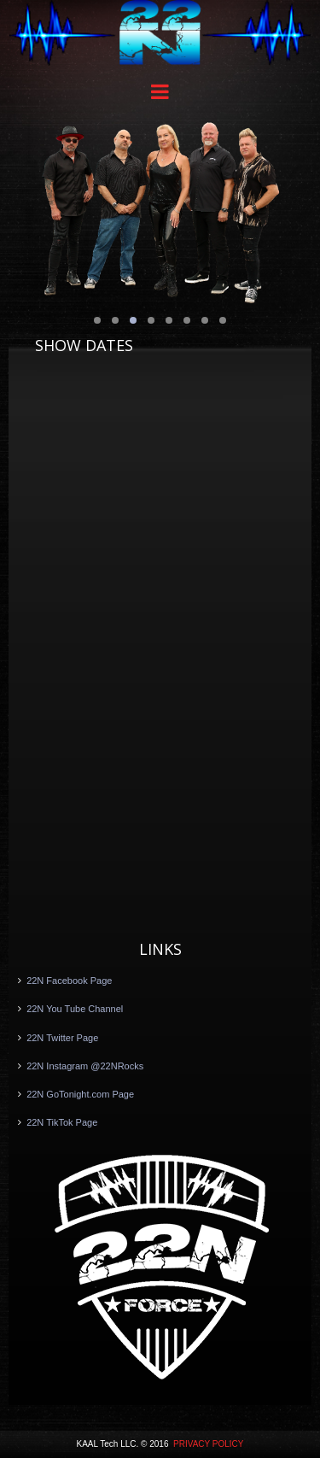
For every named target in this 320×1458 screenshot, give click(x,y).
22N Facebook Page (69, 980)
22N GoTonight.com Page (80, 1094)
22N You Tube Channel (74, 1009)
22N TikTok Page (61, 1122)
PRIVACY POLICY (208, 1444)
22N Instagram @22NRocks (84, 1066)
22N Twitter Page (62, 1038)
